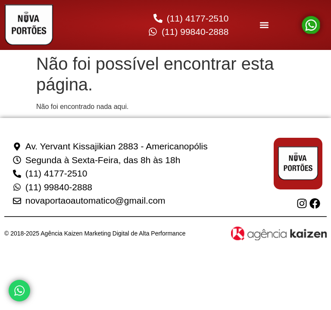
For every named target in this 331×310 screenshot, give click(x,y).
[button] (264, 25)
